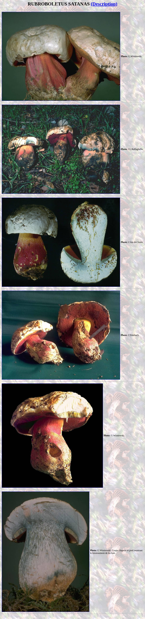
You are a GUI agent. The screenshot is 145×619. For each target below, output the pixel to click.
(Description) (104, 4)
